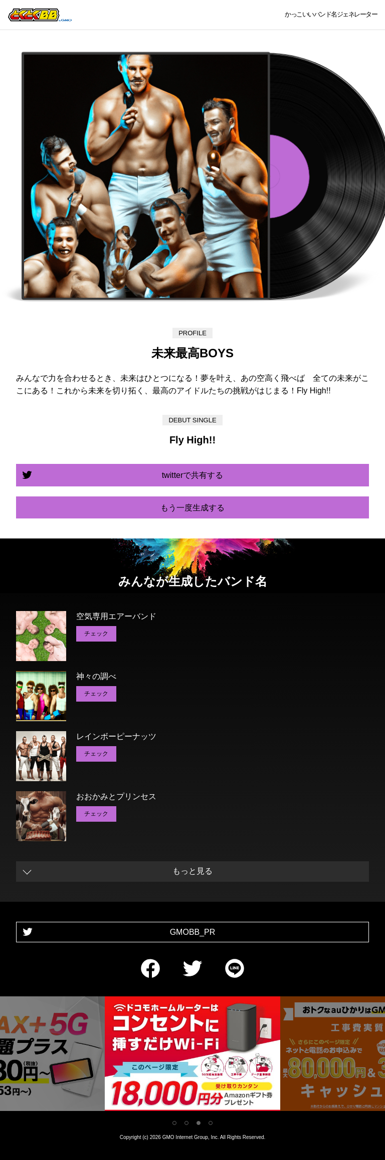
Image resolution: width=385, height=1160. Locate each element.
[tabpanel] (192, 1055)
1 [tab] (174, 1123)
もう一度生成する (192, 507)
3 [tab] (198, 1123)
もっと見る (192, 871)
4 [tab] (211, 1123)
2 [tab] (186, 1123)
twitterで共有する (193, 475)
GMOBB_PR (193, 932)
